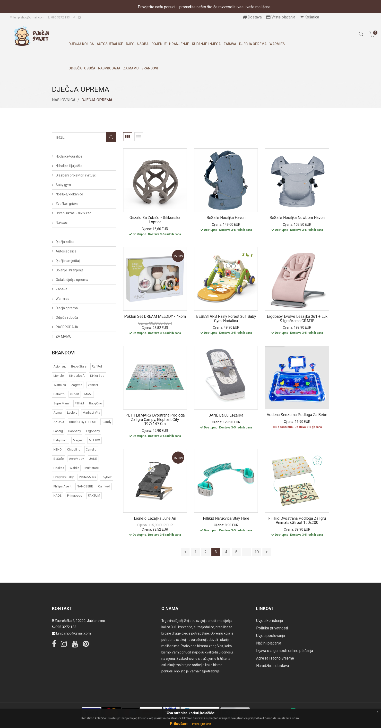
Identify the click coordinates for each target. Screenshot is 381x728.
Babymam (60, 440)
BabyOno (95, 403)
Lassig (58, 431)
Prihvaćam (178, 724)
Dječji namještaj (68, 261)
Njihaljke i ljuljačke (69, 166)
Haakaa (58, 468)
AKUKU (58, 422)
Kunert (74, 394)
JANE (93, 458)
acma (57, 412)
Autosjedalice (110, 44)
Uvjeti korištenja (269, 620)
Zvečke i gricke (67, 204)
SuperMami (61, 403)
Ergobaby (93, 431)
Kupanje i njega (206, 44)
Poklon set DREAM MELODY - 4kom (155, 316)
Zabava (230, 44)
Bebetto (59, 394)
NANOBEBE (85, 486)
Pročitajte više (201, 724)
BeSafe (58, 458)
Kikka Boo (97, 375)
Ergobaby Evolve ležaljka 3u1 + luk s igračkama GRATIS (297, 318)
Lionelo (58, 375)
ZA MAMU (131, 68)
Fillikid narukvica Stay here (226, 518)
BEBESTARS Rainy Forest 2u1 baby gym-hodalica (226, 318)
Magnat (78, 440)
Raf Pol (97, 366)
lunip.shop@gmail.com (27, 17)
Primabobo (75, 495)
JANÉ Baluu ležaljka (226, 415)
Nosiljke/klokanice (69, 194)
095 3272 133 (59, 17)
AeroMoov (76, 458)
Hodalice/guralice (69, 156)
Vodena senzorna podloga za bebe (297, 414)
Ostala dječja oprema (72, 280)
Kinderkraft (77, 375)
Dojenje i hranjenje (170, 44)
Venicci (93, 385)
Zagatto (76, 385)
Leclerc (72, 412)
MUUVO (94, 440)
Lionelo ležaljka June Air (155, 518)
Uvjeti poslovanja (270, 635)
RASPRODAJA (109, 68)
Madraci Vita (91, 412)
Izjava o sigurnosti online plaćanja (284, 650)
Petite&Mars (87, 477)
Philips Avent (62, 486)
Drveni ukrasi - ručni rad (73, 213)
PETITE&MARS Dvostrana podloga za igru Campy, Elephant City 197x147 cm (155, 419)
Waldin (74, 468)
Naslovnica (63, 100)
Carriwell (104, 486)
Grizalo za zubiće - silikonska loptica (155, 219)
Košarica (309, 17)
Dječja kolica (81, 44)
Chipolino (73, 449)
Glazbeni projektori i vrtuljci (76, 175)
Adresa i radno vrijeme (275, 658)
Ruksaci (62, 223)
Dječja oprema (253, 44)
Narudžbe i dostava (272, 665)
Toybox (106, 477)
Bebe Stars (79, 366)
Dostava (252, 17)
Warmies (277, 44)
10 (256, 552)
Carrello (91, 449)
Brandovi (149, 68)
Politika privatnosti (272, 628)
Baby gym (63, 185)
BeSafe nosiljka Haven (226, 217)
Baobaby (74, 431)
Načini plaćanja (268, 643)
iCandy (106, 422)
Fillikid (79, 403)
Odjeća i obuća (82, 68)
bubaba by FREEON (82, 422)
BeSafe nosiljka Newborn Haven (297, 217)
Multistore (92, 468)
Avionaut (59, 366)
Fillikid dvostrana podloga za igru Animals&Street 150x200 (297, 520)
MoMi (88, 394)
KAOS (57, 495)
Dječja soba (137, 44)
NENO (57, 449)
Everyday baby (63, 477)
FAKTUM (94, 495)
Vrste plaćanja (280, 17)
